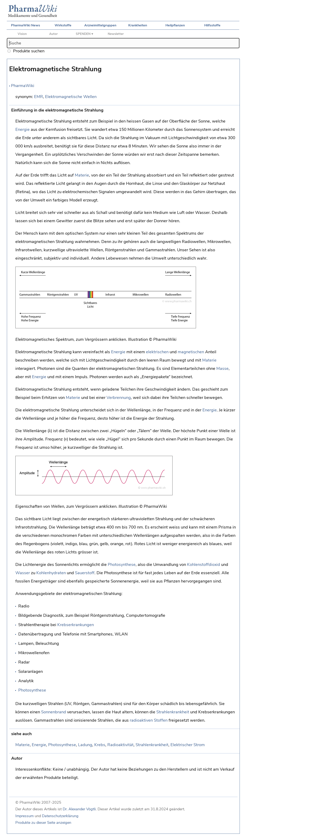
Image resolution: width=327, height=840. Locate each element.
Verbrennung (119, 397)
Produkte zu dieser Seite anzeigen (43, 822)
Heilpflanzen (175, 25)
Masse (222, 368)
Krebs (99, 745)
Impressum (24, 815)
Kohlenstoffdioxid (203, 564)
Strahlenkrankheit (172, 712)
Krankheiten (137, 25)
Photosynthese (122, 564)
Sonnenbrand (53, 712)
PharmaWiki (22, 85)
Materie (82, 175)
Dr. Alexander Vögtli (79, 809)
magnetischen (191, 352)
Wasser (22, 573)
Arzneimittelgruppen (100, 25)
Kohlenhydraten (51, 573)
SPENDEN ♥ (84, 34)
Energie (22, 129)
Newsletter (116, 34)
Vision (22, 34)
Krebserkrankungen (75, 625)
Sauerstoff (84, 573)
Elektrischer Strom (187, 745)
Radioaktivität (120, 745)
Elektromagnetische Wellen (71, 96)
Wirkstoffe (63, 25)
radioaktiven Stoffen (149, 720)
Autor (53, 34)
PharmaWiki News (25, 25)
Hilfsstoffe (212, 25)
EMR (38, 96)
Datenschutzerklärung (60, 815)
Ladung (85, 745)
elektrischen (157, 352)
